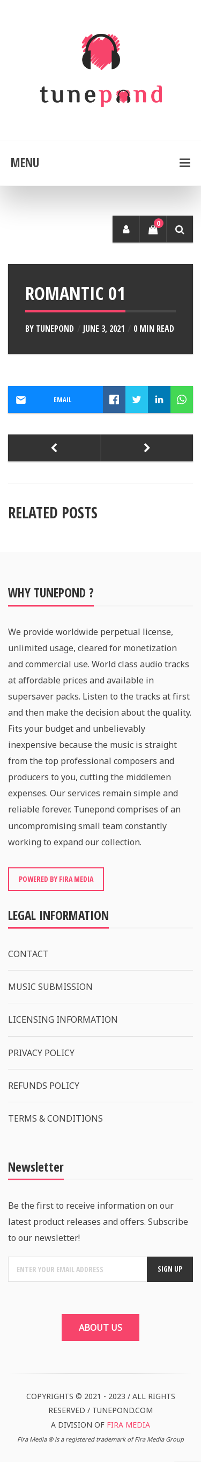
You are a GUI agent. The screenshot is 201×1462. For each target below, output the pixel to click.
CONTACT (28, 954)
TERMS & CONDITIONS (55, 1118)
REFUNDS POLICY (43, 1086)
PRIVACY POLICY (41, 1053)
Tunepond (55, 328)
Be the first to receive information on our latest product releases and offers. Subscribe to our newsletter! (98, 1222)
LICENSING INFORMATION (63, 1019)
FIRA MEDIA (128, 1425)
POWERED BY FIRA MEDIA (56, 879)
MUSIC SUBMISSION (50, 987)
